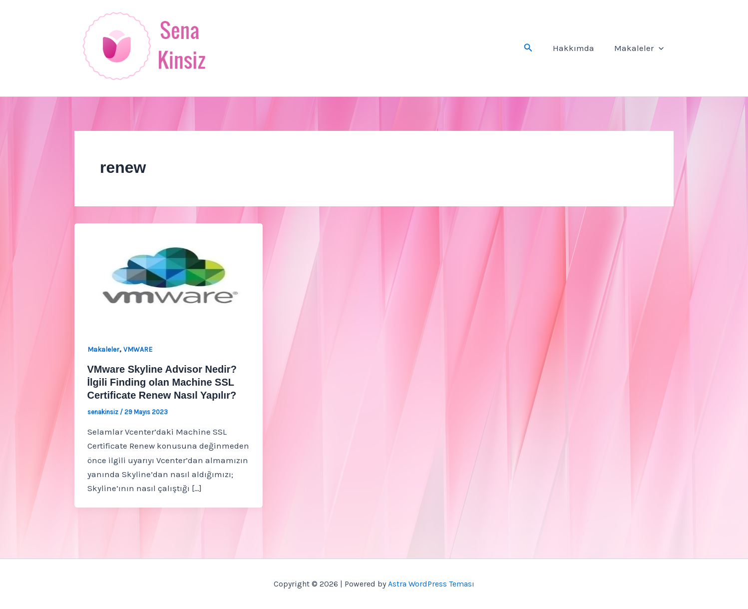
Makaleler (640, 48)
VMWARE (137, 349)
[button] (534, 47)
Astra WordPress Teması (431, 584)
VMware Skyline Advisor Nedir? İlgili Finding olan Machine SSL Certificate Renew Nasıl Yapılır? (162, 382)
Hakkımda (578, 48)
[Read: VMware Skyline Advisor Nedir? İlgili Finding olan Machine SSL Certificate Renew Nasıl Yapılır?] (168, 275)
